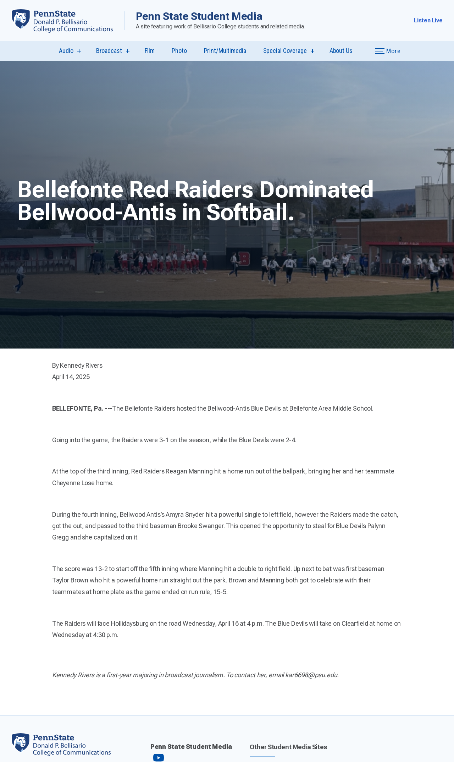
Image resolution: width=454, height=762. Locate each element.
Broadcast (109, 50)
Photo (179, 50)
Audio (66, 50)
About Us (341, 50)
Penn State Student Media (199, 16)
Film (150, 50)
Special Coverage (285, 50)
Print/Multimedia (225, 50)
